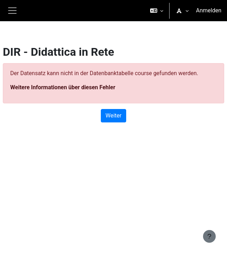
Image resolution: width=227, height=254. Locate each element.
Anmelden (208, 10)
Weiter (113, 115)
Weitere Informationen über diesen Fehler (62, 87)
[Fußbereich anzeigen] (209, 236)
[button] (157, 10)
